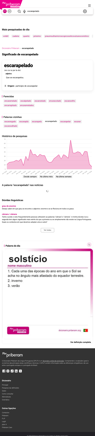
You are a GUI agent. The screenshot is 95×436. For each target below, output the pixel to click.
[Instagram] (8, 372)
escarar (77, 121)
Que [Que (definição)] (8, 77)
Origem (11, 86)
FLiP (3, 419)
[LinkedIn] (16, 372)
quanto (26, 36)
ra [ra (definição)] (11, 70)
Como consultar (7, 394)
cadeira (15, 36)
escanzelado (40, 101)
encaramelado (10, 101)
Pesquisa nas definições (10, 388)
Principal (5, 385)
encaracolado (55, 101)
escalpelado (25, 101)
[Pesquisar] (19, 11)
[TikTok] (12, 372)
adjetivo (9, 74)
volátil (5, 36)
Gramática (5, 400)
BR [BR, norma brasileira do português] (9, 11)
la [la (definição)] (16, 70)
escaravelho (70, 101)
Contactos (5, 413)
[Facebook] (4, 372)
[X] (20, 372)
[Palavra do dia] (89, 244)
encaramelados (27, 105)
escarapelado (18, 65)
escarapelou (18, 77)
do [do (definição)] (19, 70)
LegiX (4, 422)
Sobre (4, 391)
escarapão (23, 121)
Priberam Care (7, 427)
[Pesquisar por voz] (24, 11)
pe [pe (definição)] (14, 70)
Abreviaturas (6, 397)
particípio (20, 86)
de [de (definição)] (25, 86)
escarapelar (32, 86)
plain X (4, 424)
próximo (37, 36)
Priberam (5, 416)
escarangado (10, 121)
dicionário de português (53, 361)
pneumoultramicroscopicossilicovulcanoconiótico (67, 36)
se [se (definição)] (11, 77)
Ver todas (47, 230)
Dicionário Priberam (10, 48)
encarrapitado (10, 105)
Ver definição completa (80, 342)
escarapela (37, 121)
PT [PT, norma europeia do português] (5, 11)
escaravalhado (10, 126)
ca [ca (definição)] (9, 70)
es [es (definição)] (6, 70)
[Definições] (85, 11)
